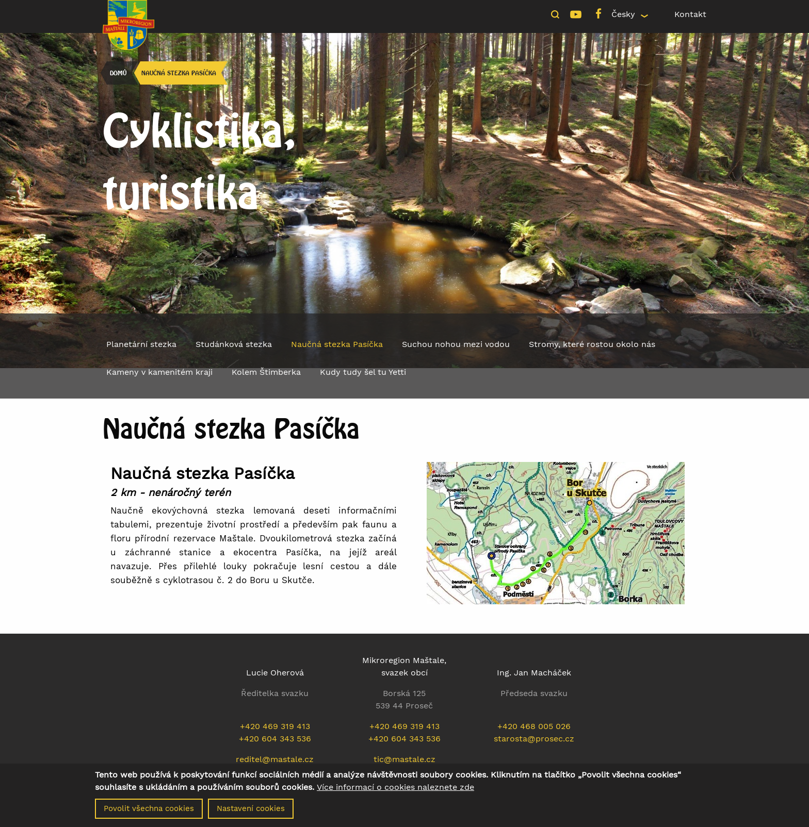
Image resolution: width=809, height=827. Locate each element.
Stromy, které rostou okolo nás (592, 344)
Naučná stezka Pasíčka (178, 73)
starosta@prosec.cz (534, 738)
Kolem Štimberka (266, 372)
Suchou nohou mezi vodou (456, 344)
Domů (118, 73)
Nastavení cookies (251, 809)
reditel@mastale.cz (275, 759)
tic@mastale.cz (404, 759)
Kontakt (690, 14)
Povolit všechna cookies (149, 809)
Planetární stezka (141, 344)
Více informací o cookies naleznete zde (395, 788)
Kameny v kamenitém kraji (159, 372)
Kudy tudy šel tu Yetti (363, 372)
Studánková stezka (234, 344)
